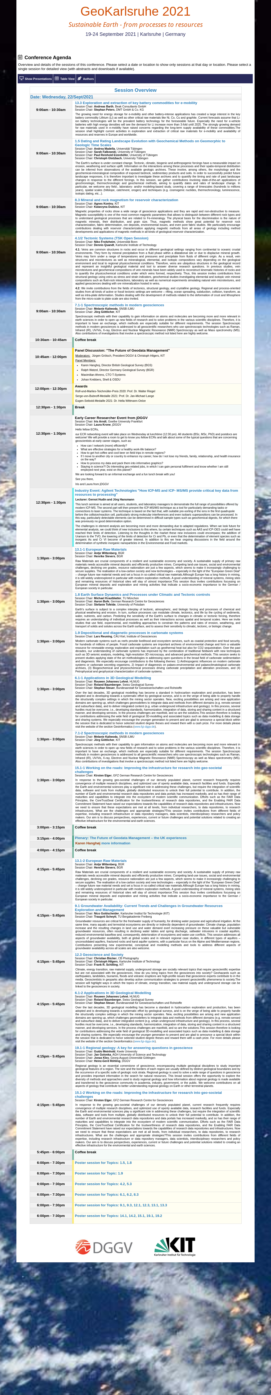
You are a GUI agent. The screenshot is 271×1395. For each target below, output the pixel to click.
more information (115, 843)
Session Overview (135, 90)
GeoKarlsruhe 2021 (135, 11)
